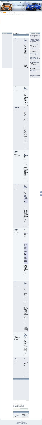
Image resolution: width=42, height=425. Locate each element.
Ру (15, 358)
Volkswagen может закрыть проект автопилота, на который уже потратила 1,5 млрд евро (35, 49)
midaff (16, 86)
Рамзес (16, 332)
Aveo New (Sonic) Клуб (21, 2)
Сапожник (17, 107)
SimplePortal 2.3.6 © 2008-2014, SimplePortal (21, 423)
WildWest (16, 38)
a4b (16, 416)
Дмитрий (16, 151)
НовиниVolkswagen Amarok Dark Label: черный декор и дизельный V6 (35, 36)
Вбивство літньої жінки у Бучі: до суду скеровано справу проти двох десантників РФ (35, 40)
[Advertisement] (21, 23)
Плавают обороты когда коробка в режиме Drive (17, 415)
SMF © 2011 (21, 421)
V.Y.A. (16, 281)
